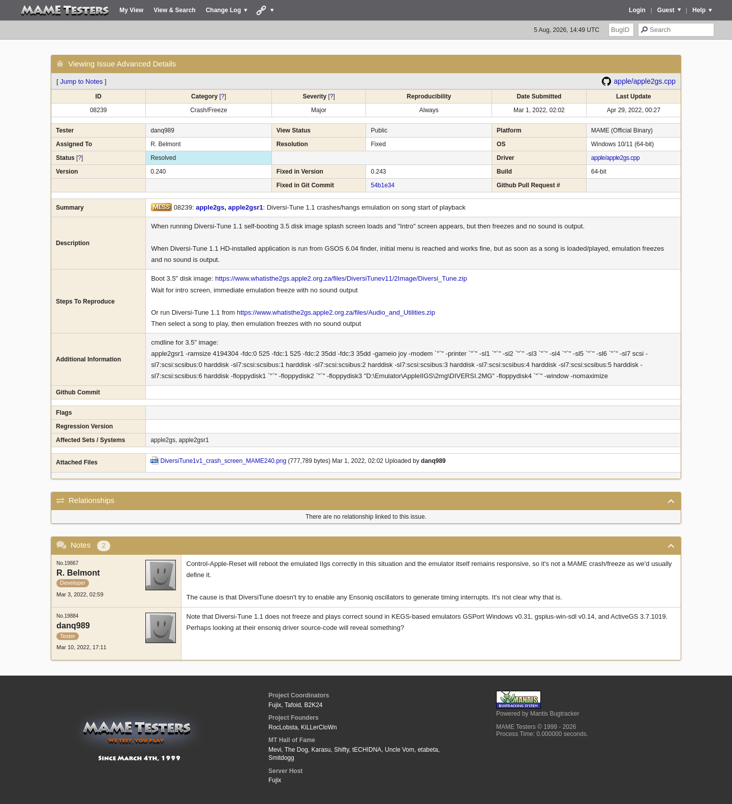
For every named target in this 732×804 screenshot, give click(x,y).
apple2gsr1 (245, 207)
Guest (666, 10)
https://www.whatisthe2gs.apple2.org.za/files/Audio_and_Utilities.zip (336, 312)
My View (131, 10)
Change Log (223, 10)
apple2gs (210, 207)
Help (699, 10)
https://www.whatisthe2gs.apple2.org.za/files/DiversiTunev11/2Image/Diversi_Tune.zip (341, 278)
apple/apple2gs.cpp (645, 81)
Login (637, 10)
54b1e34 (382, 185)
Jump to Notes (81, 81)
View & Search (175, 10)
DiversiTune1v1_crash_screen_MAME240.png (224, 460)
